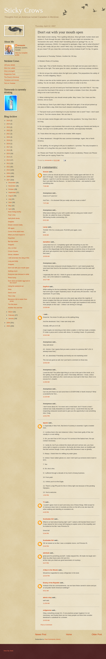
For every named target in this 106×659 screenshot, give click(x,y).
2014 (8, 157)
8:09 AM (46, 235)
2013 (8, 160)
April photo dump (14, 218)
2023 (8, 127)
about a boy (47, 597)
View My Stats (8, 651)
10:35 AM (46, 620)
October (11, 189)
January (11, 318)
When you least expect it (16, 235)
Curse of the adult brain (16, 231)
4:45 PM (46, 512)
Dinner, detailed (13, 254)
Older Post (97, 634)
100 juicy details (9, 65)
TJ (44, 502)
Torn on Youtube (9, 83)
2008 (8, 176)
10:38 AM (46, 307)
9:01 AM (46, 591)
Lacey (45, 227)
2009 (8, 173)
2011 (8, 167)
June (10, 202)
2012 (8, 163)
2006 (8, 323)
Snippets (11, 222)
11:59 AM (46, 603)
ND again (11, 228)
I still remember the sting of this (18, 258)
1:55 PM (46, 495)
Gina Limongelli (9, 71)
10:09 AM (46, 256)
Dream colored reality (15, 225)
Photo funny (12, 278)
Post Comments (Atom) (53, 639)
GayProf (46, 286)
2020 (8, 137)
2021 (8, 134)
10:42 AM (46, 335)
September (12, 192)
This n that (11, 296)
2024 (8, 124)
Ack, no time (12, 248)
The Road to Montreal (11, 77)
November (12, 186)
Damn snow (12, 293)
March (10, 312)
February (11, 315)
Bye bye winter (13, 241)
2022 (8, 130)
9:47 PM (46, 563)
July (9, 199)
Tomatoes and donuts (11, 80)
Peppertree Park (9, 74)
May (10, 206)
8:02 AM (46, 220)
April (10, 209)
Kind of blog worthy (14, 212)
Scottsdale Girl (48, 519)
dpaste (45, 423)
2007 (8, 180)
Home (69, 634)
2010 (8, 170)
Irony (9, 289)
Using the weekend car (16, 286)
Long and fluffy (13, 261)
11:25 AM (46, 397)
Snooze (45, 172)
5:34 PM (46, 533)
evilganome (47, 610)
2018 (8, 143)
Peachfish (11, 238)
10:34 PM (46, 576)
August (11, 196)
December (12, 182)
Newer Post (40, 634)
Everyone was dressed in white (18, 274)
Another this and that (15, 308)
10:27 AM (46, 280)
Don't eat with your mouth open (18, 268)
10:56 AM (46, 363)
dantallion (46, 242)
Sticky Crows (23, 10)
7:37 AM (46, 203)
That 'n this (11, 215)
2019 (8, 140)
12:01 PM (46, 416)
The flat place (12, 304)
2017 (8, 147)
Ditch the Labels (9, 68)
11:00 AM (46, 382)
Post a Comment (46, 625)
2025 (8, 120)
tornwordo (21, 45)
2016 (8, 150)
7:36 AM (46, 186)
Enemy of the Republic (51, 583)
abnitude (46, 553)
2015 (8, 153)
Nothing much (12, 271)
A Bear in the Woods (50, 570)
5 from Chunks (13, 251)
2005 (8, 326)
